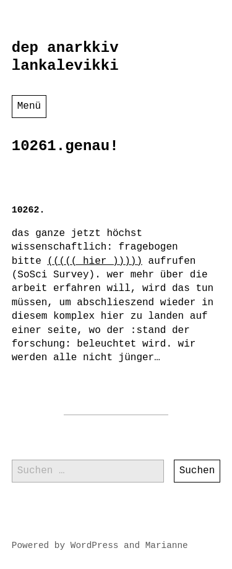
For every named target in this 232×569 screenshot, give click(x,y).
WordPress (95, 545)
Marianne (166, 545)
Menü (29, 106)
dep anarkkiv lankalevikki (65, 57)
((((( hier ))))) (94, 261)
